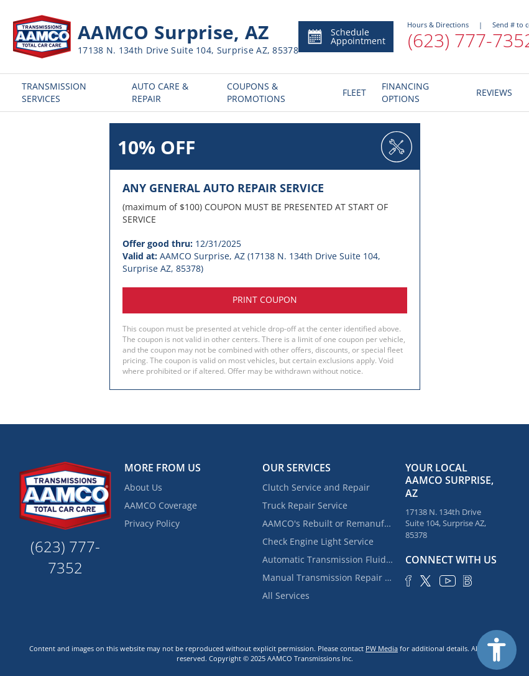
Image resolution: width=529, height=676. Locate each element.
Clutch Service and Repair (316, 487)
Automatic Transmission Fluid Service (327, 559)
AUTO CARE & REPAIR (160, 92)
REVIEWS (491, 92)
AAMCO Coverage (160, 505)
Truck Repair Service (304, 505)
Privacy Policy (152, 523)
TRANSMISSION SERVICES (54, 92)
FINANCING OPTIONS (405, 92)
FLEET (353, 92)
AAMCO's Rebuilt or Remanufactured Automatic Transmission (327, 523)
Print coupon (264, 299)
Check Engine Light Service (318, 541)
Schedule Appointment (345, 36)
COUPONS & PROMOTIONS (256, 92)
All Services (286, 595)
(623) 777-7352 (65, 557)
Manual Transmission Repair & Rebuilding (327, 577)
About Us (143, 487)
